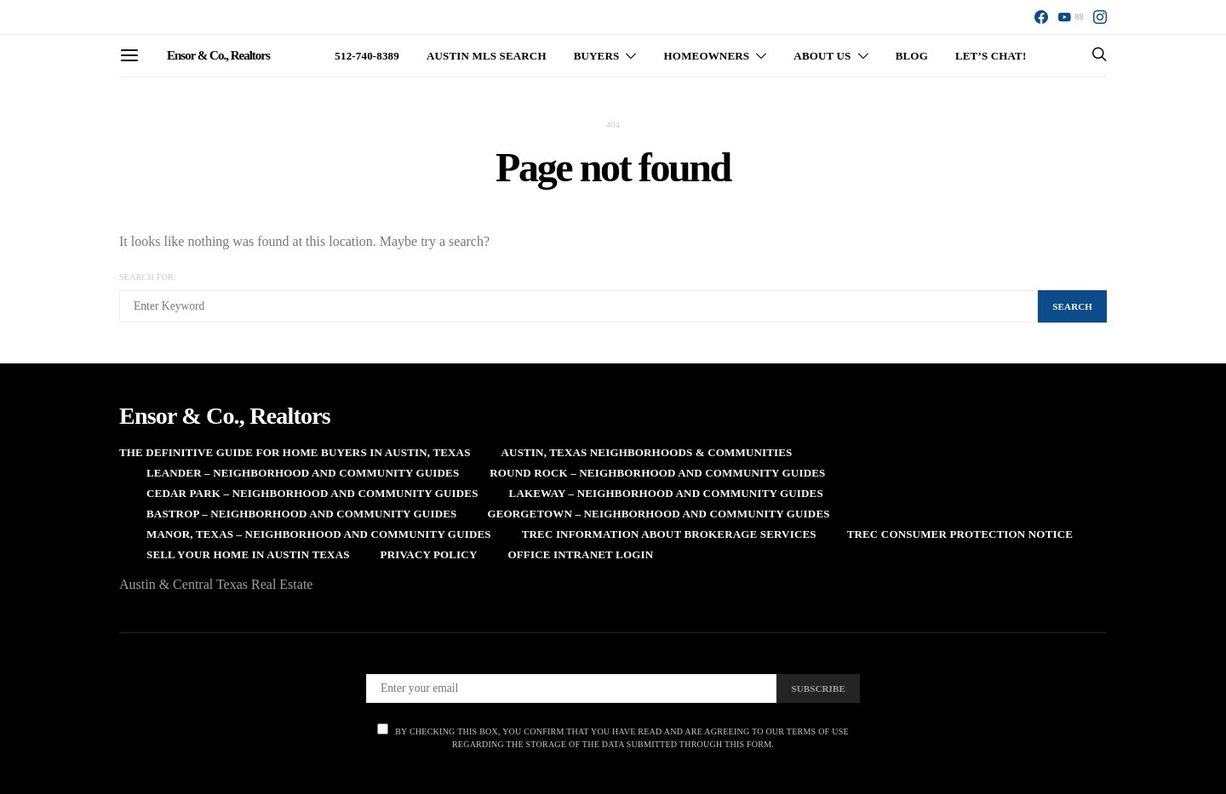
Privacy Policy (429, 554)
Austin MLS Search (487, 55)
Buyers (597, 55)
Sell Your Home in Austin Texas (248, 554)
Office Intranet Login (580, 554)
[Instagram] (1100, 17)
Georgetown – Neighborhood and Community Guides (658, 513)
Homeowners (707, 55)
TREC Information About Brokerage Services (669, 534)
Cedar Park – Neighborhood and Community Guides (312, 493)
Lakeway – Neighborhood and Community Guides (666, 493)
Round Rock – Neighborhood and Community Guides (657, 472)
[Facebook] (1041, 17)
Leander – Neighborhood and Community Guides (302, 472)
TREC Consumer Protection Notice (960, 534)
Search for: (147, 277)
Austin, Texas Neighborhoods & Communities (647, 452)
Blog (912, 55)
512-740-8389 (367, 55)
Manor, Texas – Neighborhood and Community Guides (318, 534)
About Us (822, 55)
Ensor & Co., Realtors (218, 55)
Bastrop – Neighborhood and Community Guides (301, 513)
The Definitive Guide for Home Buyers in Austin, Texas (295, 452)
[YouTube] (1070, 17)
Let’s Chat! (991, 55)
